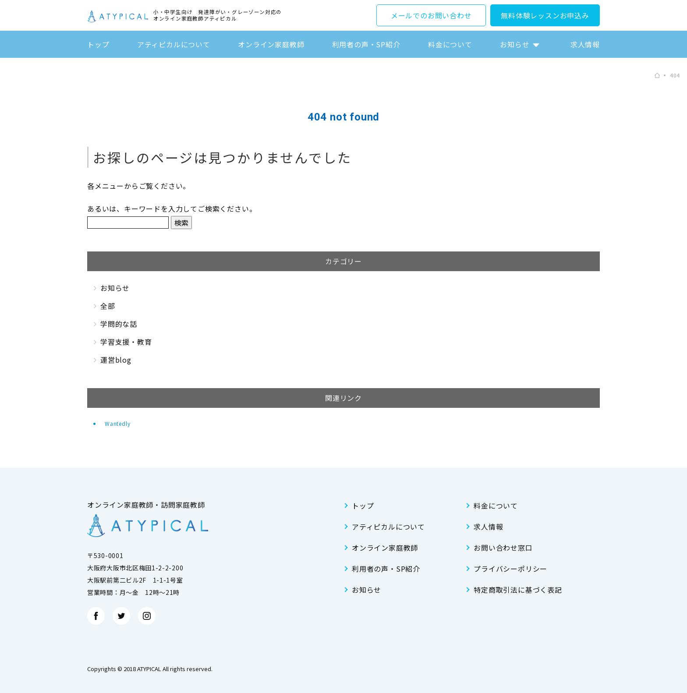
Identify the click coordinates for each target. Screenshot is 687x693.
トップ (98, 44)
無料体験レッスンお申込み (545, 15)
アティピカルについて (173, 44)
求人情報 (585, 44)
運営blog (115, 359)
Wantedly (117, 423)
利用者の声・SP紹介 (366, 44)
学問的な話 (118, 323)
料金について (450, 44)
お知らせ (514, 44)
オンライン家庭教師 (271, 44)
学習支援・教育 (126, 341)
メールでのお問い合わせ (431, 15)
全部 (107, 306)
